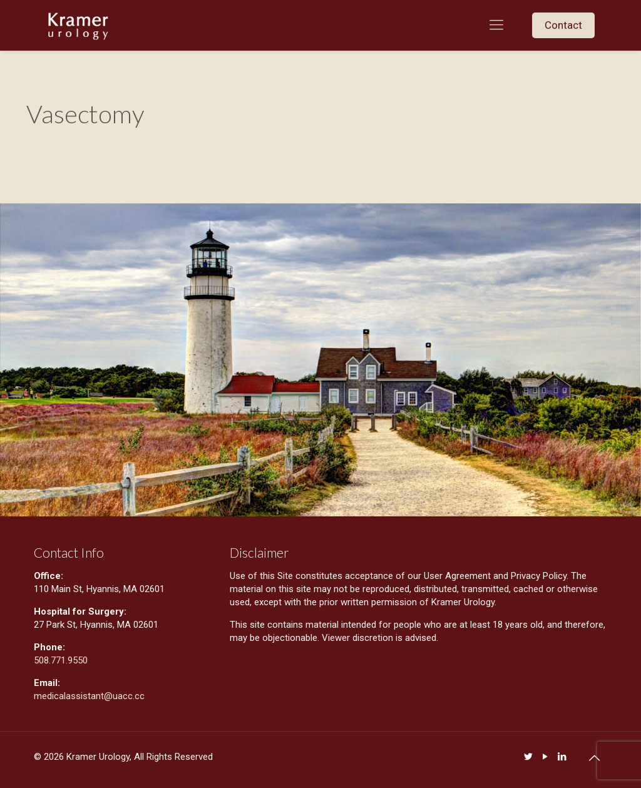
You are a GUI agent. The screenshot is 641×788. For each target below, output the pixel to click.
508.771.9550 (61, 660)
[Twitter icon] (528, 756)
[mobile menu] (496, 25)
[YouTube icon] (544, 756)
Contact (563, 25)
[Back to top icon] (594, 758)
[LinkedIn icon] (561, 756)
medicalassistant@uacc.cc (90, 696)
